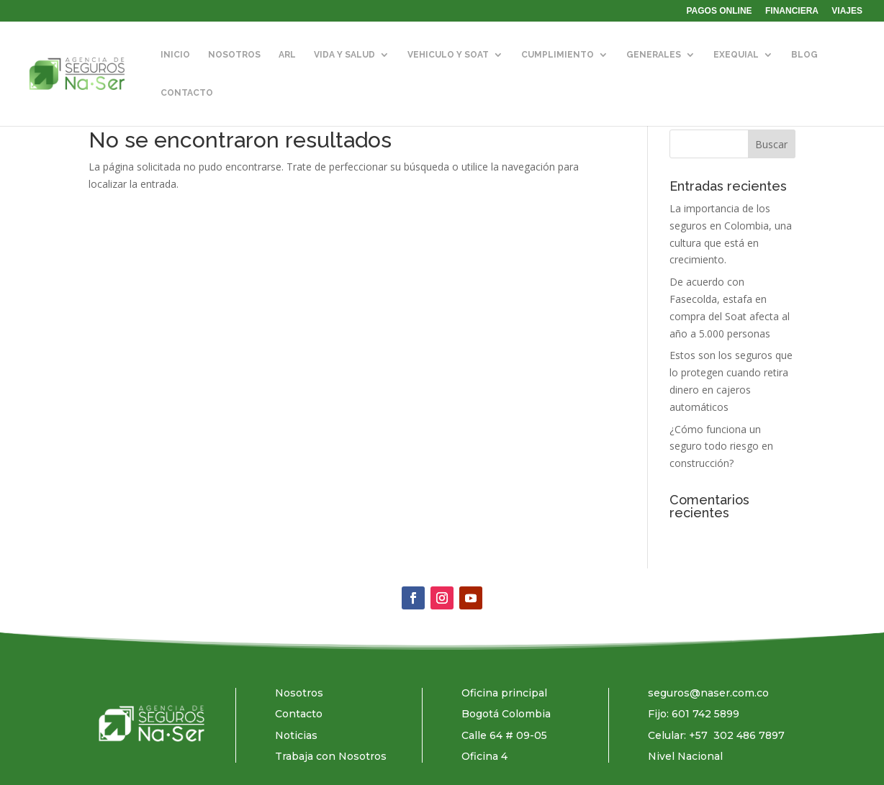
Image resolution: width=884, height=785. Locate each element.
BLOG (804, 55)
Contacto (299, 713)
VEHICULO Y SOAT (448, 55)
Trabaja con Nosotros (331, 756)
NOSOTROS (234, 55)
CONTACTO (187, 93)
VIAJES (846, 11)
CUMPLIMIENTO (557, 55)
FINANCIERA (791, 11)
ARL (287, 55)
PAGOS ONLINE (719, 11)
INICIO (175, 55)
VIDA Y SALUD (344, 55)
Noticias (296, 735)
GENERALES (653, 55)
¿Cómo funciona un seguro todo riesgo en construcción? (721, 446)
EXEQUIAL (736, 55)
